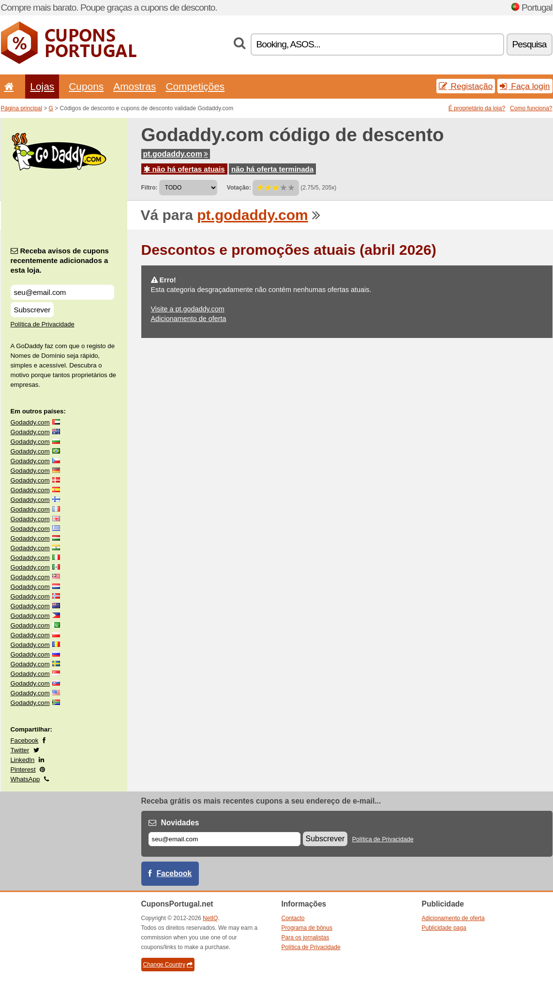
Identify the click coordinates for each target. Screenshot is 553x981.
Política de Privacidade (43, 324)
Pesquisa (529, 44)
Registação (466, 86)
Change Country (168, 964)
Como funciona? (531, 108)
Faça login (525, 86)
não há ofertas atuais (184, 169)
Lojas (42, 86)
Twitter (20, 750)
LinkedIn (23, 759)
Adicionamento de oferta (188, 318)
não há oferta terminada (272, 169)
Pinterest (23, 769)
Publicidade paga (444, 927)
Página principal (21, 108)
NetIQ (210, 918)
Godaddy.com (30, 422)
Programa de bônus (307, 927)
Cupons (86, 86)
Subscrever (32, 310)
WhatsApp (25, 779)
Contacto (293, 918)
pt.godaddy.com (175, 154)
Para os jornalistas (305, 937)
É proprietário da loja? (476, 108)
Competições (194, 86)
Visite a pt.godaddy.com (187, 309)
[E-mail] (224, 839)
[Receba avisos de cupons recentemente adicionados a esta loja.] (62, 292)
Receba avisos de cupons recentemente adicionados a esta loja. (60, 260)
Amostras (134, 86)
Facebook (25, 740)
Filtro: (149, 187)
